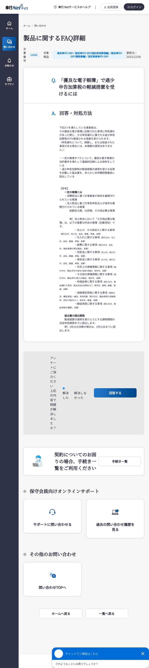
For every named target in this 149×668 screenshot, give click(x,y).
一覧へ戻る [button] (106, 613)
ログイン (134, 7)
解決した (65, 395)
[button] (119, 461)
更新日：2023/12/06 (133, 55)
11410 (33, 54)
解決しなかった (80, 395)
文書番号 (24, 54)
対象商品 (46, 55)
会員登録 (111, 7)
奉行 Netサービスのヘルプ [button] (72, 7)
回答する (115, 393)
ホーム (26, 25)
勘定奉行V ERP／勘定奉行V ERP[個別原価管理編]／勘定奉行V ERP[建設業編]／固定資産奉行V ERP (89, 54)
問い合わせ (40, 25)
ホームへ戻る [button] (61, 613)
